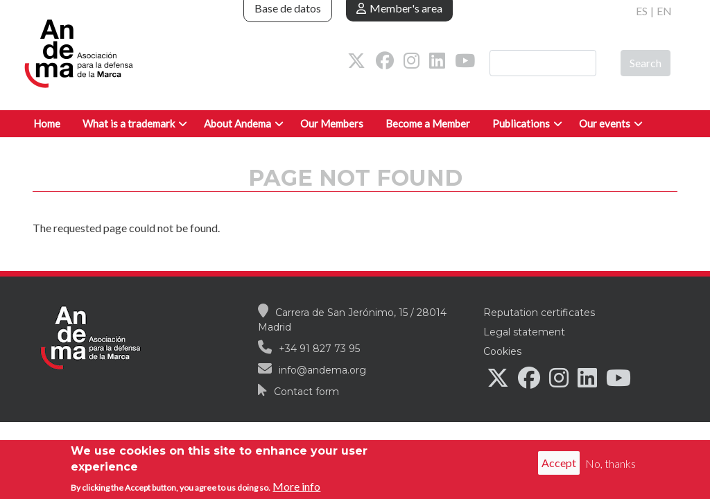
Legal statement (524, 332)
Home (46, 123)
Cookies (502, 351)
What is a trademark (129, 123)
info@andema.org (322, 370)
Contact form (306, 391)
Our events (604, 123)
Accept (559, 465)
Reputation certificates (539, 312)
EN (664, 10)
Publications (521, 123)
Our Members (331, 123)
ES (642, 10)
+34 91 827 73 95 (319, 348)
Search (645, 62)
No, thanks (610, 465)
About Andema (237, 123)
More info (296, 488)
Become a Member (428, 123)
